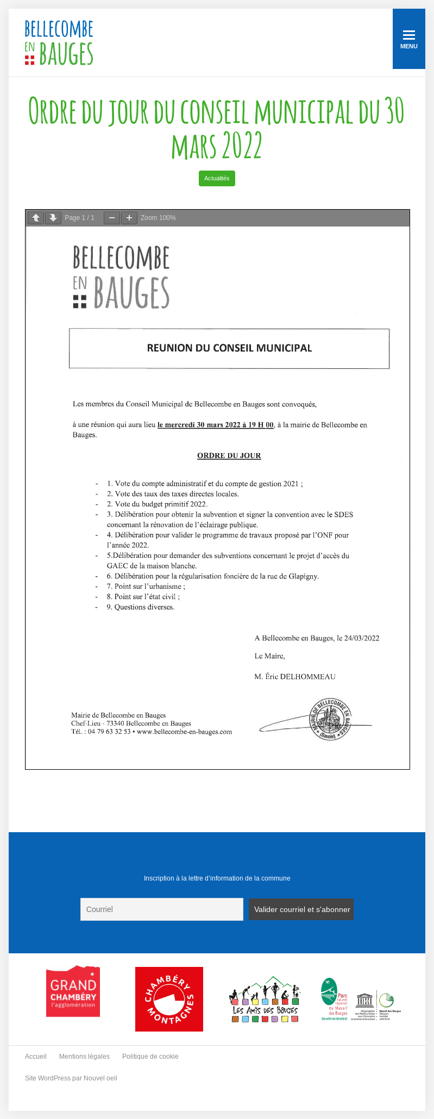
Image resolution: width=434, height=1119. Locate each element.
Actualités (217, 178)
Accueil (36, 1056)
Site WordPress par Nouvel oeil (71, 1078)
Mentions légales (84, 1056)
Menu (409, 39)
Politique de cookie (150, 1056)
